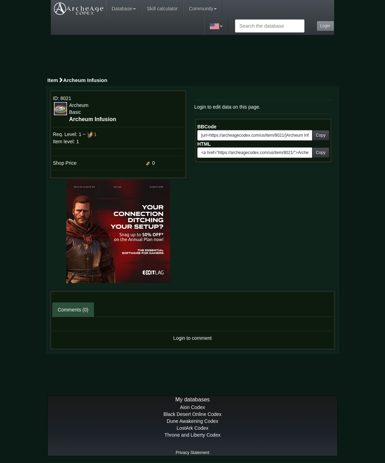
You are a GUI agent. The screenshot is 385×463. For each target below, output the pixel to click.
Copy (321, 135)
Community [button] (203, 8)
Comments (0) (73, 309)
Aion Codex (192, 407)
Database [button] (124, 8)
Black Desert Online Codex (192, 414)
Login (325, 26)
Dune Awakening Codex (192, 421)
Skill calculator (162, 8)
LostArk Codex (192, 428)
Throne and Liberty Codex (192, 435)
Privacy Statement (192, 452)
